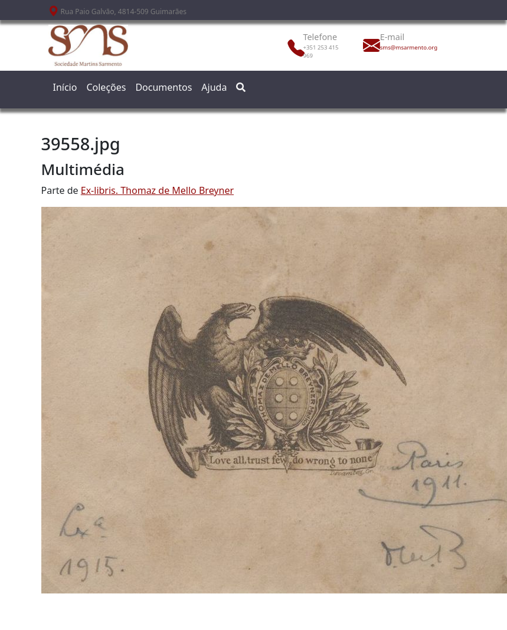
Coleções (106, 87)
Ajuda (214, 87)
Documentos (163, 87)
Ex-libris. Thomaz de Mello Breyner (157, 190)
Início (65, 87)
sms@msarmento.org (406, 47)
